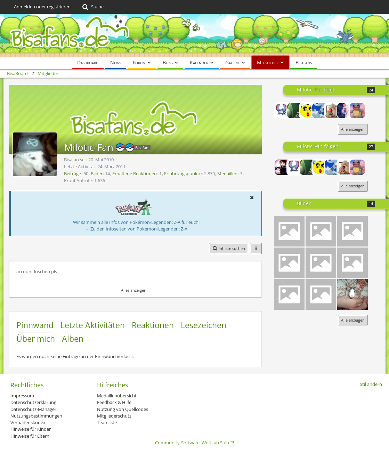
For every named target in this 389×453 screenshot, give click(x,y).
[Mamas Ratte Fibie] (352, 294)
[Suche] (92, 7)
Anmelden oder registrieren (42, 6)
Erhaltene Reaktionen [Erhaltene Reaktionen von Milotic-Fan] (134, 173)
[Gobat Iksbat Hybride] (352, 263)
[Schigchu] (357, 110)
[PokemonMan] (282, 110)
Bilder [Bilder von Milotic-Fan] (97, 173)
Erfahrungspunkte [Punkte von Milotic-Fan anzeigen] (183, 173)
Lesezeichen (203, 325)
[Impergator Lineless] (289, 294)
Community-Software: (194, 442)
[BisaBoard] (194, 35)
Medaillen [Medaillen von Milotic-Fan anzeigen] (227, 173)
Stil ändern (371, 384)
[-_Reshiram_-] (319, 110)
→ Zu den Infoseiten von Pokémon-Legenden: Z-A (136, 229)
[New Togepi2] (307, 110)
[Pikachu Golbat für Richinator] (321, 263)
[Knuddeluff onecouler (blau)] (321, 294)
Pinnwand (35, 325)
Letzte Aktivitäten (92, 325)
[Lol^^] (321, 231)
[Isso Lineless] (289, 231)
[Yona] (345, 110)
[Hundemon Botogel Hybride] (352, 231)
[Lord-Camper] (282, 167)
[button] (251, 197)
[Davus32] (332, 110)
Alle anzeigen (353, 129)
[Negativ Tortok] (289, 263)
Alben (72, 338)
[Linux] (294, 110)
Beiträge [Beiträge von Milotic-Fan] (72, 173)
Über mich (35, 338)
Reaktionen (153, 325)
